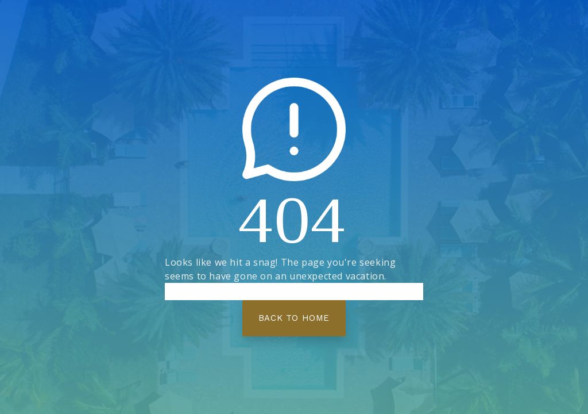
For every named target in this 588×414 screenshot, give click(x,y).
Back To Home (294, 318)
